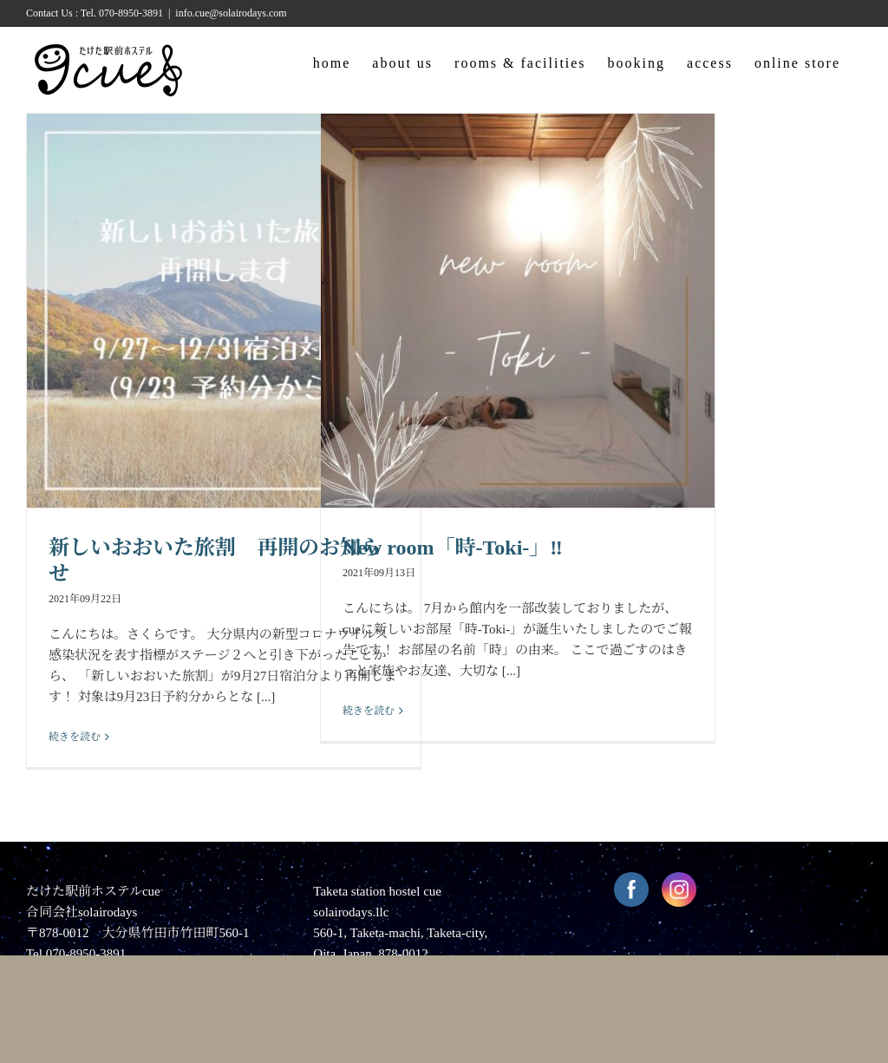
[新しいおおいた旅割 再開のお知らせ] (224, 311)
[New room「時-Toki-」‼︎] (518, 311)
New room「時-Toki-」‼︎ (453, 547)
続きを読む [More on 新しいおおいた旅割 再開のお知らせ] (75, 737)
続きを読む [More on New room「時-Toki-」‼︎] (369, 711)
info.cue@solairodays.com (230, 13)
